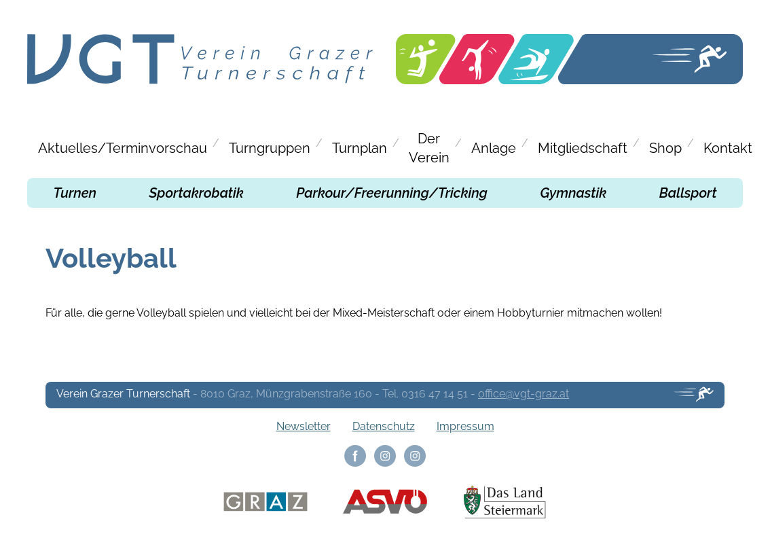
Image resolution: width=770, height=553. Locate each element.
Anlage (493, 148)
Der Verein (429, 148)
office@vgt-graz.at (523, 393)
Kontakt (727, 148)
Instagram (385, 456)
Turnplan (359, 148)
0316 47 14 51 (434, 393)
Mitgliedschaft (582, 148)
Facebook (355, 456)
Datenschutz (383, 426)
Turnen (74, 193)
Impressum (465, 426)
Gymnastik (573, 193)
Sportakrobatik (196, 193)
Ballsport (688, 193)
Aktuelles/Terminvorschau (122, 148)
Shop (665, 148)
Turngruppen (269, 148)
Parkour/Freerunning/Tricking (392, 193)
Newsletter (303, 426)
